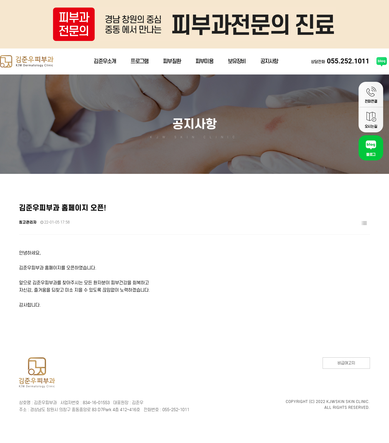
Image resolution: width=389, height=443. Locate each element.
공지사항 (269, 63)
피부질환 (172, 63)
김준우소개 (105, 63)
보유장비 (237, 63)
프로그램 (139, 63)
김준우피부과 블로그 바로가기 (381, 63)
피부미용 (204, 63)
